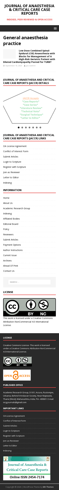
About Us (8, 203)
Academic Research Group (16, 208)
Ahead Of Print (10, 265)
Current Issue (10, 255)
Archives (7, 260)
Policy (6, 229)
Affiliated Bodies (11, 218)
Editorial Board (10, 223)
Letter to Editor (11, 177)
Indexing (7, 182)
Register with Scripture (14, 166)
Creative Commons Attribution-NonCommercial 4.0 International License (28, 322)
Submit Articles (10, 156)
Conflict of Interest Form (15, 151)
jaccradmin (31, 65)
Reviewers (8, 234)
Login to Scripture (12, 161)
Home (6, 197)
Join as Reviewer (11, 172)
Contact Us (8, 270)
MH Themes (48, 487)
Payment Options (12, 244)
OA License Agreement (15, 146)
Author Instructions (13, 250)
